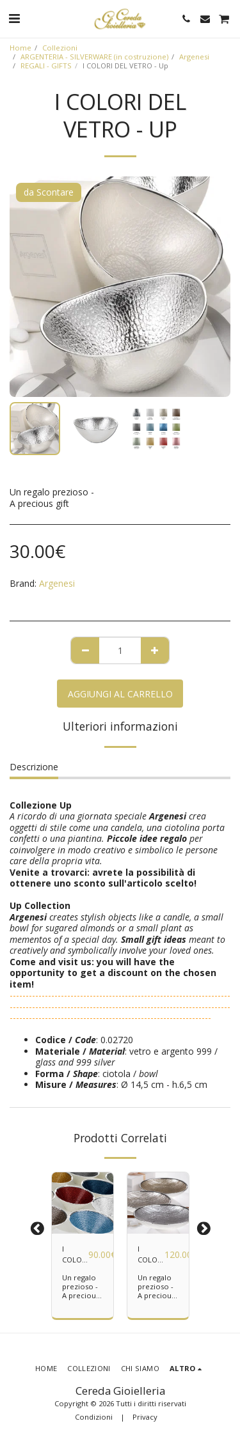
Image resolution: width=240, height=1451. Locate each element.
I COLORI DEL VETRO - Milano (75, 1255)
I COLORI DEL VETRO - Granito (151, 1255)
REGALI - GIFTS (46, 65)
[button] (14, 18)
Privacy (144, 1417)
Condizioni (94, 1417)
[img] (82, 1203)
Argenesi (194, 56)
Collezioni (59, 47)
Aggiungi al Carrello (120, 694)
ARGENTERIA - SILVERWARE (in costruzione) (94, 56)
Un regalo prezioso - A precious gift (80, 1291)
